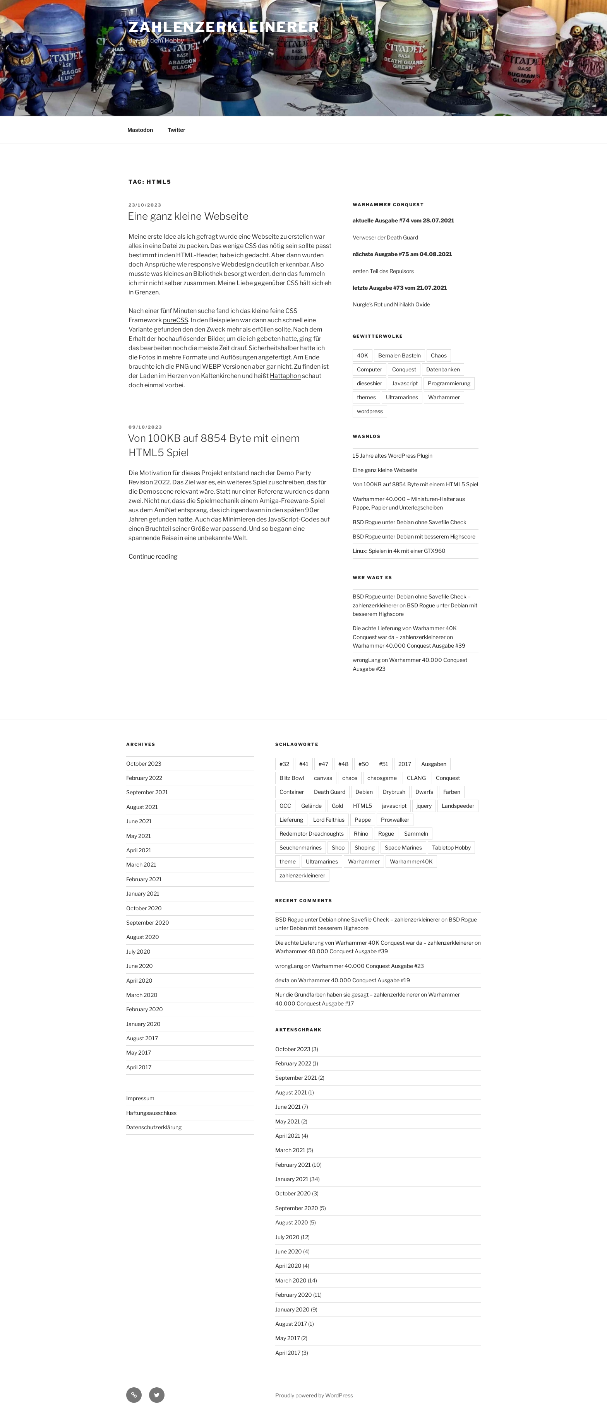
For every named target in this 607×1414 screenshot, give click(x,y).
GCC (285, 805)
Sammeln (416, 833)
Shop (338, 847)
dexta (282, 980)
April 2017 (138, 1067)
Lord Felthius (329, 819)
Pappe (363, 819)
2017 (404, 764)
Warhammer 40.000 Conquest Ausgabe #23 (368, 966)
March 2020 (142, 995)
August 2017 (142, 1038)
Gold (337, 805)
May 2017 (138, 1052)
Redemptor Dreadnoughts (311, 833)
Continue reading (153, 556)
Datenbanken (443, 369)
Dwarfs (424, 791)
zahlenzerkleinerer (224, 27)
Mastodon (140, 130)
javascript (394, 805)
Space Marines (403, 847)
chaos (349, 778)
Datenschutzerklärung (154, 1127)
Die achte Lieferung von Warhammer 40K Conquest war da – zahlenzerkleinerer (374, 942)
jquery (424, 805)
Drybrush (394, 791)
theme (287, 861)
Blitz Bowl (291, 778)
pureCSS (175, 320)
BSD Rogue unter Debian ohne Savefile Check (409, 522)
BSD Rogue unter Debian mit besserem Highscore (414, 536)
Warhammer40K (411, 861)
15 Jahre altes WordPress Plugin (392, 455)
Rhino (361, 833)
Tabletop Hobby (451, 847)
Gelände (311, 805)
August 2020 (142, 937)
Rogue (386, 833)
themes (366, 397)
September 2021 (147, 792)
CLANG (416, 778)
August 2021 (142, 807)
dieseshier (369, 383)
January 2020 (143, 1024)
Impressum (140, 1098)
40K (362, 355)
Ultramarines (402, 397)
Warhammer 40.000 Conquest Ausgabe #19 (354, 980)
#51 (383, 764)
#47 (323, 764)
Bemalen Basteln (399, 355)
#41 (304, 764)
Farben (451, 791)
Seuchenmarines (300, 847)
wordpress (370, 411)
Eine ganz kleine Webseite (188, 216)
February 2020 (144, 1009)
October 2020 (144, 908)
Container (291, 791)
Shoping (365, 847)
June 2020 (139, 966)
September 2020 (147, 922)
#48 (343, 764)
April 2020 (139, 980)
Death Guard (329, 791)
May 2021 (138, 836)
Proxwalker (395, 819)
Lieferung (291, 819)
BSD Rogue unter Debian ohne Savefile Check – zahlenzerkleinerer (357, 919)
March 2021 (141, 864)
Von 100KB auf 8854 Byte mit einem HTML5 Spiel (415, 484)
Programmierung (449, 383)
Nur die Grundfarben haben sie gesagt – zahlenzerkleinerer (347, 994)
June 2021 (139, 821)
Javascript (405, 383)
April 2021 (138, 850)
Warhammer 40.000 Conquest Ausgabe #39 (409, 645)
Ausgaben (433, 764)
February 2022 (144, 778)
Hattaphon (285, 376)
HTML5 (362, 805)
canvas (323, 778)
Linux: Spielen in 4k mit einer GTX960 (399, 550)
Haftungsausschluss (151, 1113)
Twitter (176, 130)
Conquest (404, 369)
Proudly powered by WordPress (314, 1395)
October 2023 (143, 763)
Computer (369, 369)
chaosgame (382, 778)
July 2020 (138, 951)
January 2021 (142, 893)
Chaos (439, 355)
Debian (364, 791)
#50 (363, 764)
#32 (284, 764)
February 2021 (144, 879)
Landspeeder (458, 805)
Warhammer (444, 397)
